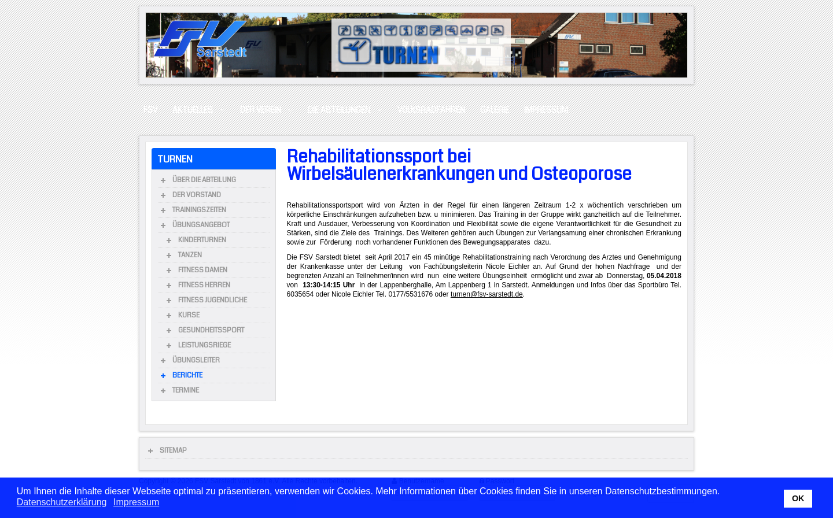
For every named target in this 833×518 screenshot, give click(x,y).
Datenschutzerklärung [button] (62, 502)
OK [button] (798, 498)
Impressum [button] (136, 502)
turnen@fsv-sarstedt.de (487, 294)
